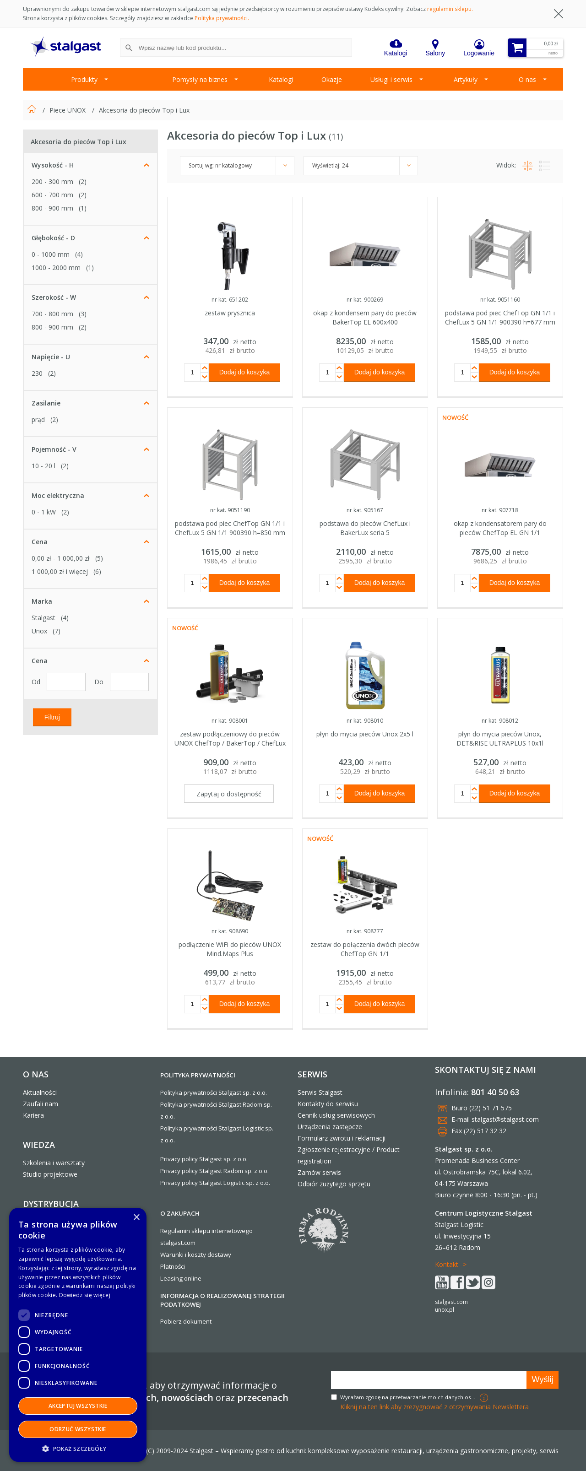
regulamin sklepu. (450, 9)
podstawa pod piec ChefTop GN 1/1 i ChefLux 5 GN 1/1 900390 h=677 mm (500, 317)
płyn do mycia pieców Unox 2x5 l (364, 734)
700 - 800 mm (52, 313)
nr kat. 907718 (500, 510)
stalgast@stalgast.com (505, 1119)
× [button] (136, 1217)
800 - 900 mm (52, 208)
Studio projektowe (50, 1174)
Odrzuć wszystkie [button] (77, 1429)
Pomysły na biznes (200, 79)
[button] (77, 1448)
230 (37, 373)
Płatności (172, 1266)
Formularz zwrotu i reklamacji (341, 1138)
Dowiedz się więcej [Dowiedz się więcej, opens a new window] (84, 1295)
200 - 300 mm (52, 181)
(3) (83, 313)
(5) (99, 558)
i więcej (60, 571)
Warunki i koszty (183, 1254)
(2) (83, 181)
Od (37, 681)
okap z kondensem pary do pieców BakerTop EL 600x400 (365, 317)
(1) (83, 208)
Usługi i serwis (391, 79)
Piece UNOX (68, 110)
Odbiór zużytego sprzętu (334, 1183)
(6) (97, 571)
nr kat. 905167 (365, 510)
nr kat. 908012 (500, 721)
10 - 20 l (43, 465)
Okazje (331, 79)
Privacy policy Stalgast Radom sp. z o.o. (214, 1171)
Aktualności (40, 1092)
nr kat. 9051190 (230, 510)
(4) (79, 254)
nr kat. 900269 (365, 299)
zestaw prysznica (230, 312)
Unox (39, 631)
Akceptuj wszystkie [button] (78, 1406)
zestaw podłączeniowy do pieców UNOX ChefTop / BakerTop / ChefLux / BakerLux (230, 743)
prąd (38, 419)
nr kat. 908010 (365, 721)
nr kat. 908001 (230, 721)
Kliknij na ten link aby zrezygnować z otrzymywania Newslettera (434, 1406)
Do (99, 681)
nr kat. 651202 (230, 299)
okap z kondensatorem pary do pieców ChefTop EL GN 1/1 (500, 528)
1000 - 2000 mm (56, 267)
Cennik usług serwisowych (336, 1115)
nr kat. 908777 (365, 931)
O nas (527, 79)
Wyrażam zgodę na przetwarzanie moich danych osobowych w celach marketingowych (408, 1397)
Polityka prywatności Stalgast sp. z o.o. (213, 1092)
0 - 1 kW (44, 512)
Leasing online (180, 1278)
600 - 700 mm (52, 194)
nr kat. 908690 (230, 931)
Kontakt (446, 1264)
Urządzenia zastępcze (330, 1126)
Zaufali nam (40, 1103)
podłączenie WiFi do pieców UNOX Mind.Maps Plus (230, 949)
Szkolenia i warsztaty (54, 1162)
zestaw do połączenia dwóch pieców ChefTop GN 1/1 (364, 949)
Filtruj (52, 716)
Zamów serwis (319, 1172)
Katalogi (281, 79)
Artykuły (465, 79)
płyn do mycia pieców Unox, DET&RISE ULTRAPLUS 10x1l (499, 738)
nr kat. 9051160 (500, 299)
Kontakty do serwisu (328, 1103)
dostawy (219, 1254)
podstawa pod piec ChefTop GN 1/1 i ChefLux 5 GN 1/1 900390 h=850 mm (230, 528)
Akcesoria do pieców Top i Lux (144, 110)
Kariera (33, 1115)
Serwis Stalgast (320, 1092)
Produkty (84, 79)
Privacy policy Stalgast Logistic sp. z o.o (214, 1183)
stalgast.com (451, 1302)
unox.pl (444, 1310)
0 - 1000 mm (51, 254)
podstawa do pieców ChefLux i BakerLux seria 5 (365, 528)
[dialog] (77, 1335)
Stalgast (43, 617)
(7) (56, 631)
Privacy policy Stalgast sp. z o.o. (204, 1159)
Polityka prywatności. (222, 18)
